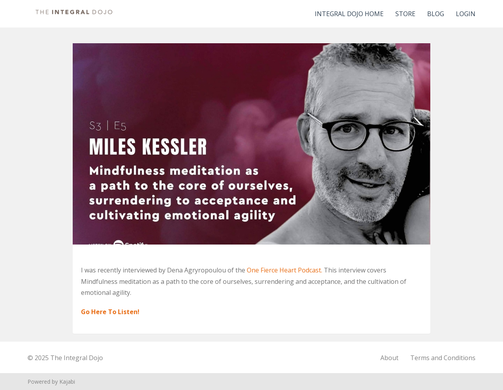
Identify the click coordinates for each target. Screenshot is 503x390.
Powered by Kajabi (51, 381)
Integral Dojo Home (349, 13)
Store (405, 13)
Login (465, 13)
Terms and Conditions (442, 357)
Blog (435, 13)
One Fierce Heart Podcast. (285, 270)
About (389, 357)
